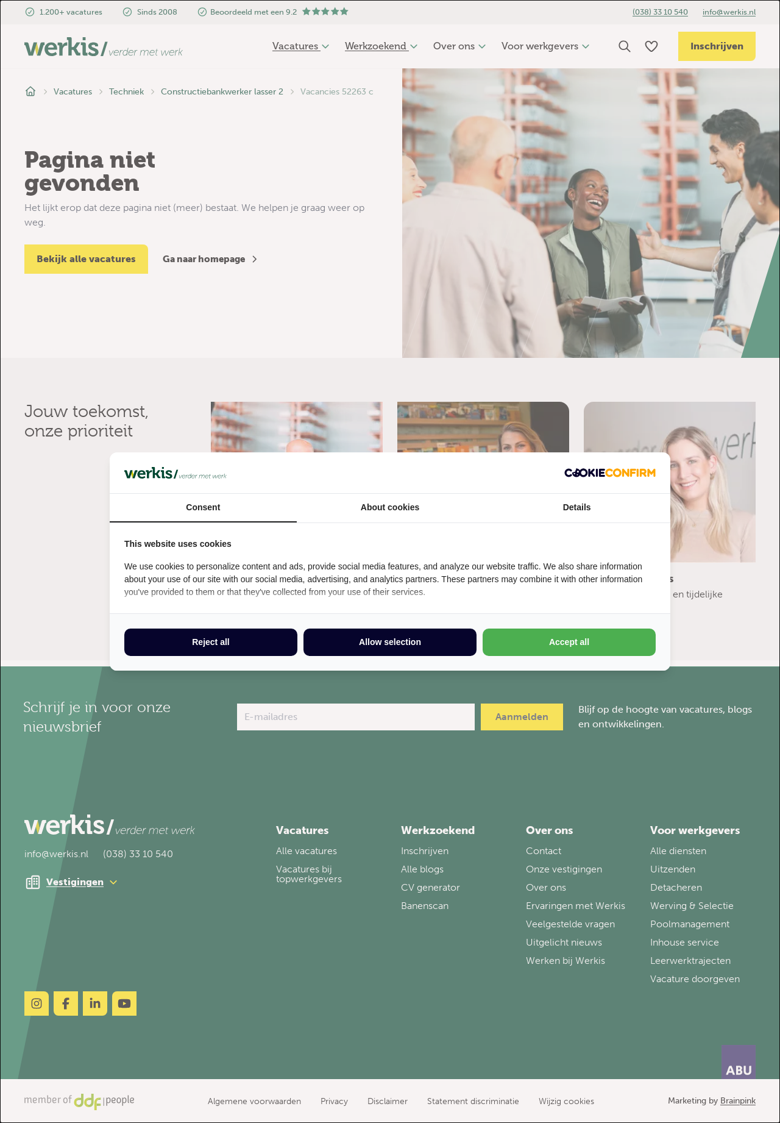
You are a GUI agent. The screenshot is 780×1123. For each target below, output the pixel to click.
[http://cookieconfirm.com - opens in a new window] (610, 472)
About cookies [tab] (390, 507)
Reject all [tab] (210, 642)
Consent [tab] (203, 507)
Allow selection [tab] (390, 642)
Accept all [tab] (569, 642)
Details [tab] (577, 507)
